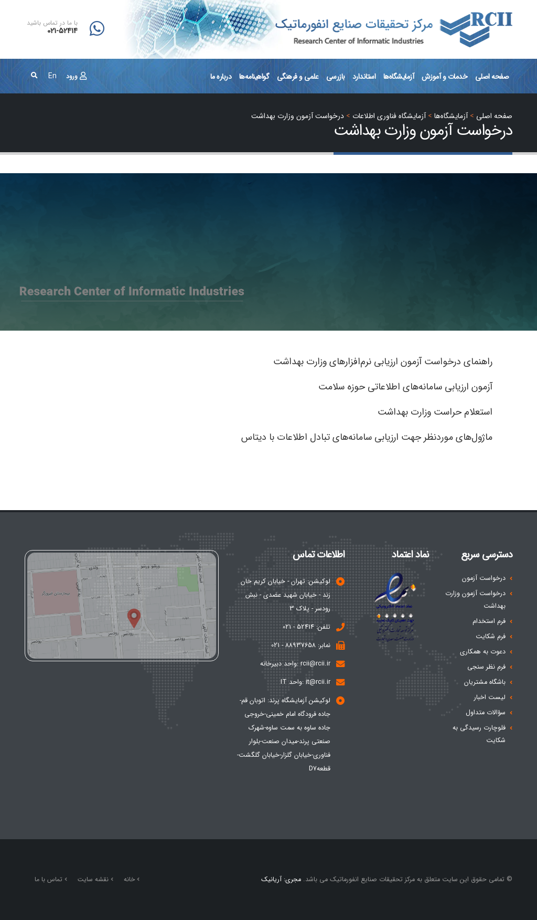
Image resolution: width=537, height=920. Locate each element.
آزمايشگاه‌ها (398, 76)
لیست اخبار (490, 697)
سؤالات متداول (486, 712)
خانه (130, 879)
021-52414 (62, 31)
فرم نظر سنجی (486, 667)
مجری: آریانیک (281, 879)
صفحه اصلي (494, 116)
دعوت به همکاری (483, 652)
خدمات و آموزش (445, 76)
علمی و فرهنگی (298, 76)
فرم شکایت (491, 636)
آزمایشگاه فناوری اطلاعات (389, 116)
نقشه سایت (94, 879)
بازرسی (335, 76)
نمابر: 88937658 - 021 (300, 645)
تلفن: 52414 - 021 (306, 627)
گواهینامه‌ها (254, 76)
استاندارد (364, 76)
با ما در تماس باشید (52, 23)
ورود (76, 76)
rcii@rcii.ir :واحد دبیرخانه (295, 664)
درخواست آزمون (484, 578)
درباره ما (221, 76)
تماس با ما (50, 879)
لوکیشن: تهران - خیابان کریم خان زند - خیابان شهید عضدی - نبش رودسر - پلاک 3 (285, 595)
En (52, 76)
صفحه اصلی (492, 76)
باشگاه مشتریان (485, 682)
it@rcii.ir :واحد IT (305, 682)
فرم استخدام (489, 621)
